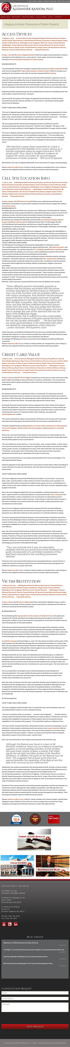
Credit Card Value (21, 354)
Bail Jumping (33, 38)
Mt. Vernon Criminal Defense (41, 45)
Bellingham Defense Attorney (48, 38)
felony (4, 40)
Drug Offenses (53, 359)
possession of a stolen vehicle (35, 426)
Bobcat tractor (48, 616)
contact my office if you (15, 799)
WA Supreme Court (23, 201)
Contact (58, 17)
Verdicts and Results (34, 839)
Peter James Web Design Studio (57, 1043)
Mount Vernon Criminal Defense (26, 368)
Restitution (33, 588)
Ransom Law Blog (52, 866)
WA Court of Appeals (25, 377)
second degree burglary (49, 220)
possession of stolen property (29, 616)
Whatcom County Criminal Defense (53, 43)
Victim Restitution (21, 581)
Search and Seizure (42, 185)
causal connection (53, 728)
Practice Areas (28, 17)
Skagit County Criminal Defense (26, 47)
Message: (35, 1007)
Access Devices (17, 34)
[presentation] (16, 1018)
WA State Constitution (55, 249)
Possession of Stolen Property (52, 40)
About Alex (5, 17)
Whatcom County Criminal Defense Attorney (17, 50)
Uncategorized (25, 187)
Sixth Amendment (35, 363)
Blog (51, 17)
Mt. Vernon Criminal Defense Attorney (33, 191)
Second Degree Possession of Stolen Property (27, 59)
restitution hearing (9, 641)
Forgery (9, 40)
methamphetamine (9, 414)
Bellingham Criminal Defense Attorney (16, 45)
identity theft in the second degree (30, 428)
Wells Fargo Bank (57, 68)
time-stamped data (49, 258)
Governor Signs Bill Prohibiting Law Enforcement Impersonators (25, 956)
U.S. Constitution (39, 249)
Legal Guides (41, 17)
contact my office (13, 167)
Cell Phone (47, 182)
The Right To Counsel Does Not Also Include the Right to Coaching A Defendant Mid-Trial (33, 950)
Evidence (63, 38)
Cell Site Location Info (26, 178)
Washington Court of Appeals (30, 43)
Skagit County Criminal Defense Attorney (52, 47)
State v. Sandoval (8, 377)
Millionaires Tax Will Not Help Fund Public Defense (20, 943)
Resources (16, 17)
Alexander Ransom (42, 50)
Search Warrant (55, 185)
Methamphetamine (13, 361)
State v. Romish (8, 602)
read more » (63, 945)
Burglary (40, 182)
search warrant (10, 206)
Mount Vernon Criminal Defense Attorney (27, 40)
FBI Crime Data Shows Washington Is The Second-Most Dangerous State (28, 963)
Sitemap (34, 1043)
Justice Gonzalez (58, 247)
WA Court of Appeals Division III (25, 55)
